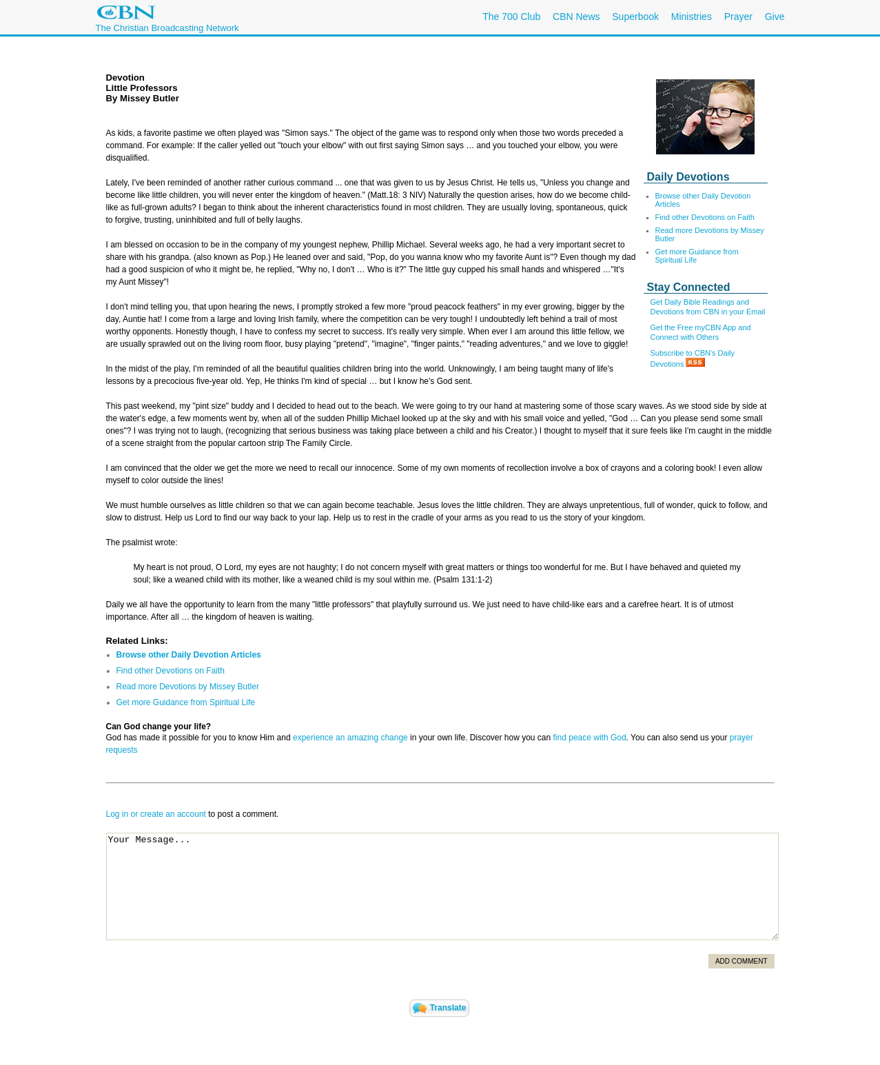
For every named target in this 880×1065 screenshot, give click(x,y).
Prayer (738, 16)
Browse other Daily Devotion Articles (188, 655)
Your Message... (442, 886)
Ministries (691, 16)
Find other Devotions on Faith (705, 217)
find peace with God (589, 737)
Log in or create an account (156, 814)
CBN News (576, 16)
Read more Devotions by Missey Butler (187, 686)
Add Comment (741, 961)
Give (775, 16)
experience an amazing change (350, 737)
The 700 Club (511, 16)
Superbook (635, 16)
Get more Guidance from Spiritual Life (697, 255)
